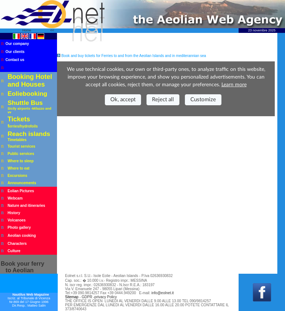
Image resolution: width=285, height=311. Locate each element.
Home (27, 30)
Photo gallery (19, 227)
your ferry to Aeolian (22, 267)
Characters (17, 244)
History (14, 213)
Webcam (15, 198)
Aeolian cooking (22, 236)
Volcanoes (17, 220)
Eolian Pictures (21, 191)
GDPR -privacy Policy (99, 297)
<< (52, 30)
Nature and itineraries (26, 206)
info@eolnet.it (162, 293)
